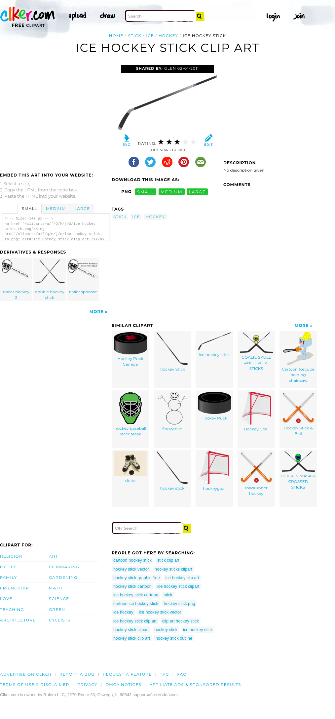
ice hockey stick (214, 344)
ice (150, 35)
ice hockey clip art (182, 577)
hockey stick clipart (131, 629)
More (97, 311)
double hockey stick (50, 280)
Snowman (172, 411)
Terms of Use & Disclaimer (34, 684)
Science (59, 598)
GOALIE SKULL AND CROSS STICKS (256, 351)
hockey (168, 35)
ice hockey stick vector (160, 612)
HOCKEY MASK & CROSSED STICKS (298, 470)
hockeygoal (214, 471)
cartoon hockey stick (132, 560)
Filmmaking (64, 566)
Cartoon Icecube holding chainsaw (298, 357)
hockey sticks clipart (173, 569)
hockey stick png (179, 603)
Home (116, 35)
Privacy (87, 684)
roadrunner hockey (256, 473)
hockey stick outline (174, 638)
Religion (11, 556)
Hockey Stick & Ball (298, 414)
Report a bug (77, 674)
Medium (56, 208)
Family (8, 577)
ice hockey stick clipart (178, 586)
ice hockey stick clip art (135, 621)
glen (170, 68)
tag (164, 674)
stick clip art (168, 560)
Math (55, 587)
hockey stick (172, 471)
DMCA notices (123, 684)
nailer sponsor (83, 277)
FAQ (182, 674)
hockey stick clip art (131, 638)
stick (134, 35)
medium (171, 191)
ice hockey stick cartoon (135, 594)
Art (53, 556)
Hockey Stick (172, 352)
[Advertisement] (55, 114)
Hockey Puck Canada (130, 349)
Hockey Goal (256, 411)
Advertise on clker (25, 674)
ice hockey (123, 612)
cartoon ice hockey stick (135, 603)
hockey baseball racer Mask (130, 414)
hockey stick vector (131, 569)
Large (82, 208)
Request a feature (127, 674)
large (197, 191)
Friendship (14, 587)
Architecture (18, 620)
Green (57, 609)
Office (8, 566)
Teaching (12, 609)
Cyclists (59, 620)
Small (29, 208)
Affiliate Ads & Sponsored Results (195, 684)
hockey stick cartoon (132, 586)
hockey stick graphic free (136, 577)
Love (6, 598)
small (145, 191)
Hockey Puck (214, 406)
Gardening (63, 577)
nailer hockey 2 (16, 280)
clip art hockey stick (180, 621)
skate (130, 467)
